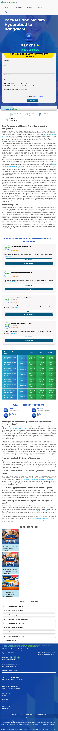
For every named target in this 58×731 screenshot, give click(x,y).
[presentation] (14, 96)
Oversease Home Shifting (8, 704)
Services (29, 7)
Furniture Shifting (6, 708)
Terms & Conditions (38, 96)
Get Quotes (26, 717)
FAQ (3, 711)
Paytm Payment (41, 715)
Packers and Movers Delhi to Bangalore (13, 636)
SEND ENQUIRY (29, 263)
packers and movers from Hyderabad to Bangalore (39, 479)
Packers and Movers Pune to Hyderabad (14, 632)
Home (6, 7)
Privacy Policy (5, 668)
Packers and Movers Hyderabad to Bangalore (15, 619)
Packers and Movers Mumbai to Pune (13, 627)
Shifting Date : (6, 85)
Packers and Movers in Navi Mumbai (46, 652)
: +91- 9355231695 (10, 12)
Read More (7, 256)
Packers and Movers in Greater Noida (11, 664)
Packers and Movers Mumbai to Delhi (13, 610)
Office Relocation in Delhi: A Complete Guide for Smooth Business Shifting (10, 571)
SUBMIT (32, 100)
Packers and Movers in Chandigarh (46, 654)
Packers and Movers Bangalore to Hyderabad (15, 615)
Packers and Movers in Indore (45, 650)
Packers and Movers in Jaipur (9, 666)
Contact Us (29, 715)
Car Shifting (5, 699)
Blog (21, 715)
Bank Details (16, 717)
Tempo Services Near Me (9, 640)
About (14, 715)
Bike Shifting (5, 701)
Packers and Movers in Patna (9, 661)
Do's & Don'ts (40, 7)
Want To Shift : (6, 83)
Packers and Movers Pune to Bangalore (13, 623)
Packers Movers (17, 7)
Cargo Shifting (6, 706)
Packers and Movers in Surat (9, 659)
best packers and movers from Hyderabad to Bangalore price (37, 511)
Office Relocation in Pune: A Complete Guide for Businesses (10, 548)
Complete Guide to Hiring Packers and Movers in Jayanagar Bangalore (9, 594)
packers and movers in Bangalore (20, 428)
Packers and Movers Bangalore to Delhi (13, 606)
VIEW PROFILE (29, 260)
